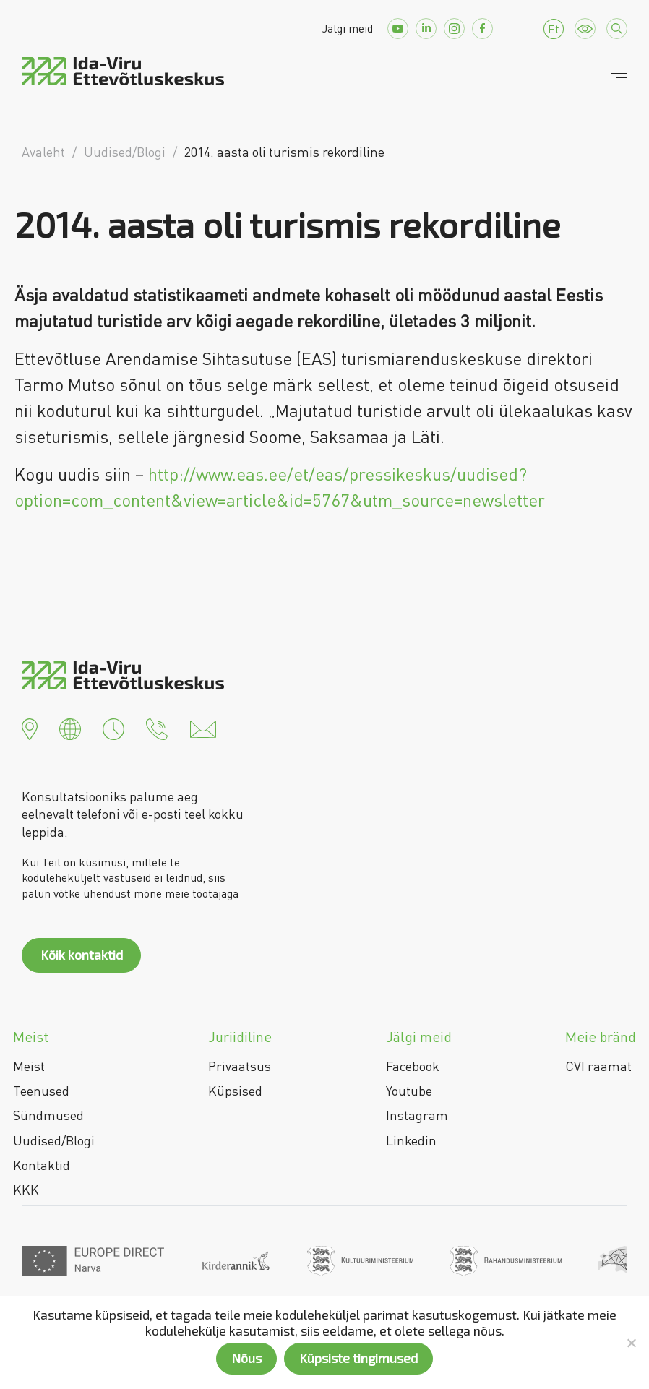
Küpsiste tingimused (358, 1358)
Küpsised (235, 1090)
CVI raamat (598, 1066)
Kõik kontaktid (81, 955)
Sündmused (48, 1115)
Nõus (246, 1358)
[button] (30, 727)
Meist (29, 1066)
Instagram (417, 1115)
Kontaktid (41, 1165)
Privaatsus (239, 1066)
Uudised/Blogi (54, 1140)
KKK (26, 1189)
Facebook (412, 1066)
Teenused (41, 1090)
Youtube (409, 1090)
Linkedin (411, 1140)
